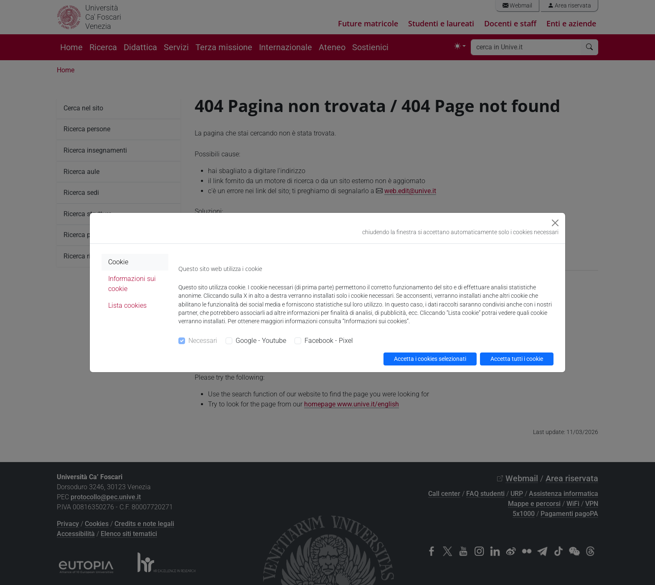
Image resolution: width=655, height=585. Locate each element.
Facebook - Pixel (329, 341)
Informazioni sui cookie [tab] (132, 284)
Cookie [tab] (118, 262)
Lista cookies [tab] (127, 305)
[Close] (555, 223)
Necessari (202, 341)
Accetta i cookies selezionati (430, 358)
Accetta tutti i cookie (516, 358)
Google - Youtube (261, 341)
